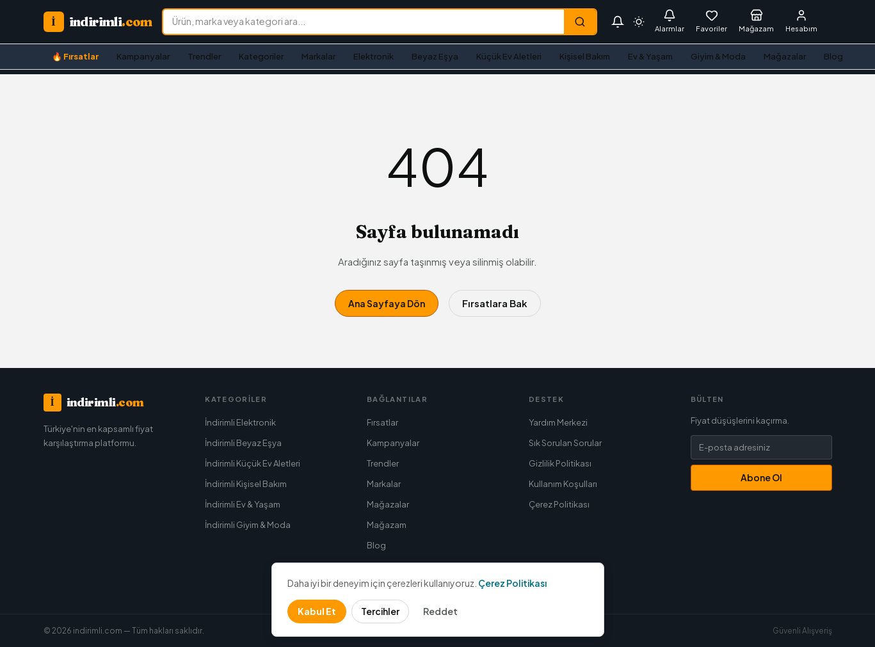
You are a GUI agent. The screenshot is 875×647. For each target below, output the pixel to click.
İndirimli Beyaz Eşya (243, 443)
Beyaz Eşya (435, 56)
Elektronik (373, 56)
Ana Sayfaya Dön (386, 303)
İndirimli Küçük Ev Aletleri (252, 463)
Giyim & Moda (718, 56)
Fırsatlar (382, 422)
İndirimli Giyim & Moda (248, 525)
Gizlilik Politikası (560, 463)
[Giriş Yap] (801, 21)
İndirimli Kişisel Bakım (246, 484)
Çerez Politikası (559, 504)
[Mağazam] (756, 21)
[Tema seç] (638, 21)
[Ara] (580, 22)
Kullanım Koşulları (563, 484)
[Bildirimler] (617, 22)
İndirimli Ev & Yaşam (242, 504)
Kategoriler (261, 56)
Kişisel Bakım (584, 56)
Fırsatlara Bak (494, 303)
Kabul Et (317, 611)
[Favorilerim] (711, 21)
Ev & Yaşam (650, 56)
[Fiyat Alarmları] (669, 21)
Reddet (440, 611)
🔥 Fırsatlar (75, 56)
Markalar (318, 56)
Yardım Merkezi (558, 422)
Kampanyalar (143, 56)
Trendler (204, 56)
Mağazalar (785, 56)
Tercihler (380, 611)
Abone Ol (761, 477)
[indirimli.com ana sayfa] (98, 22)
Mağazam (386, 525)
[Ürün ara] (363, 22)
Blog (833, 56)
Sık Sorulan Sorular (565, 443)
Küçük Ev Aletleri (509, 56)
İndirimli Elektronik (240, 422)
